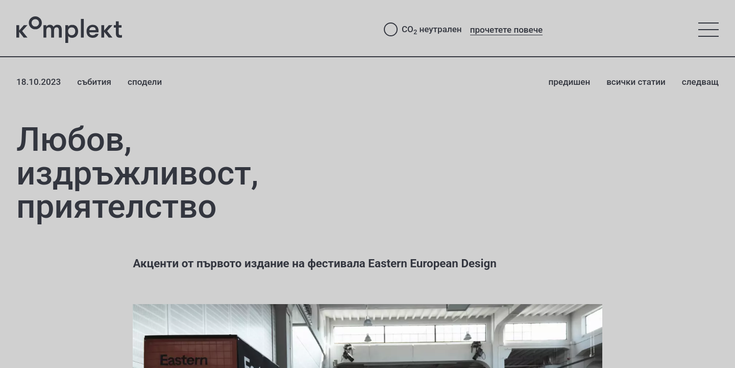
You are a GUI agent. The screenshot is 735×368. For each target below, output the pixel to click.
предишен (569, 82)
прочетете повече (506, 30)
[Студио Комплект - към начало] (192, 29)
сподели (145, 82)
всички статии (636, 82)
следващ (700, 82)
